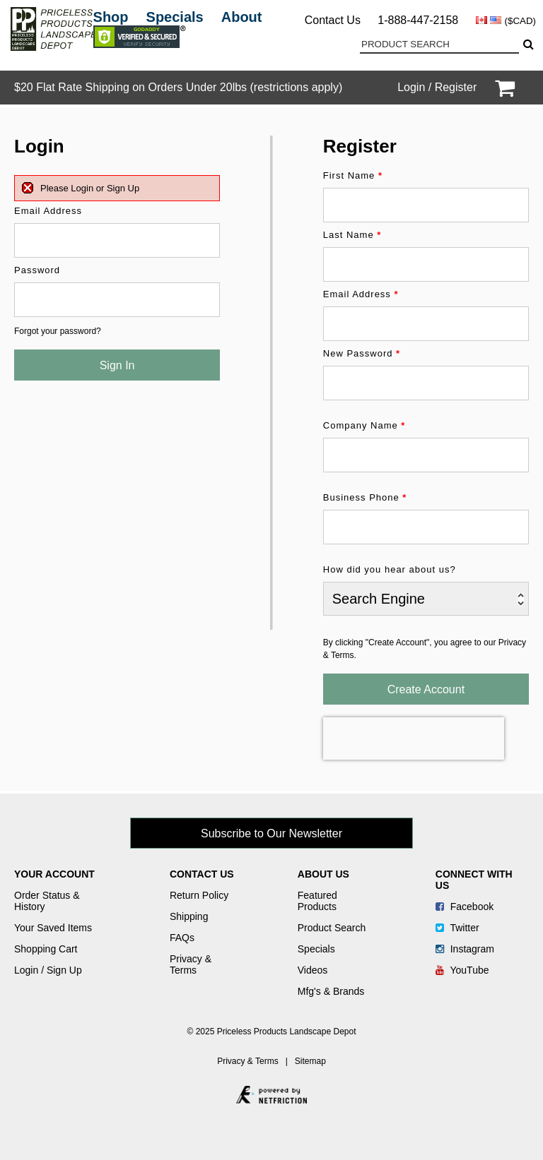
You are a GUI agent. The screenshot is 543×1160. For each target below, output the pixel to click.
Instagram (465, 949)
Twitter (457, 927)
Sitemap (310, 1061)
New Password (361, 353)
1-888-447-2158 (418, 20)
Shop (111, 17)
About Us (323, 874)
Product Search (332, 927)
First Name (353, 175)
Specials (175, 17)
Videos (313, 970)
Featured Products (317, 901)
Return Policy (199, 895)
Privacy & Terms (190, 964)
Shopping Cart (46, 949)
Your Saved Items (53, 927)
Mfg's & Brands (331, 991)
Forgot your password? (57, 331)
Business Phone (365, 497)
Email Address (48, 210)
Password (37, 270)
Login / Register (437, 87)
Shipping (189, 916)
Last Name (352, 234)
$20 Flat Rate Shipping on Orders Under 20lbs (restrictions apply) (178, 87)
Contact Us (333, 20)
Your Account (54, 874)
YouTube (462, 970)
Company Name (364, 425)
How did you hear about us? (389, 569)
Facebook (465, 906)
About (241, 17)
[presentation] (413, 738)
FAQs (182, 937)
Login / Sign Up (48, 970)
